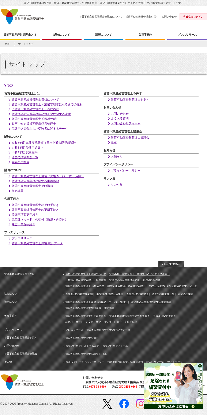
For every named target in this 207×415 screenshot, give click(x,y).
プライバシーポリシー (125, 170)
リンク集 (117, 184)
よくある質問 (120, 118)
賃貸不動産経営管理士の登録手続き (35, 205)
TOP (7, 43)
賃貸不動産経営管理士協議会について (100, 16)
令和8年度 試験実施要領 (79, 294)
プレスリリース (22, 238)
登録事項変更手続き (25, 214)
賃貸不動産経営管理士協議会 (130, 137)
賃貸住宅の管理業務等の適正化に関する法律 (41, 114)
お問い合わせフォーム (125, 123)
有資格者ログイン (193, 16)
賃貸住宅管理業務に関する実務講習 (35, 181)
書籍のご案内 (20, 162)
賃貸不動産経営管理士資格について (35, 99)
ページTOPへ (171, 264)
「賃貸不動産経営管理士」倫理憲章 (35, 109)
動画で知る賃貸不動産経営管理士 (34, 123)
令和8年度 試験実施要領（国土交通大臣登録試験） (45, 142)
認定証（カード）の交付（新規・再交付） (40, 219)
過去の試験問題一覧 (25, 157)
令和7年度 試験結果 (25, 152)
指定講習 (17, 190)
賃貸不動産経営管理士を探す (141, 16)
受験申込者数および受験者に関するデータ (40, 128)
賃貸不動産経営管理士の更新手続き (35, 209)
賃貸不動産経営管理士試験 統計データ (37, 243)
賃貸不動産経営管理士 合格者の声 (34, 119)
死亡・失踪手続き (23, 224)
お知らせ (117, 156)
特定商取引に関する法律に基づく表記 (129, 361)
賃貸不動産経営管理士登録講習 (32, 186)
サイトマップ (174, 361)
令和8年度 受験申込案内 (28, 147)
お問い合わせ (169, 16)
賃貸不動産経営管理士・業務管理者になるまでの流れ (47, 104)
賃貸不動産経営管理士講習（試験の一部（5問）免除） (48, 176)
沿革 (114, 142)
